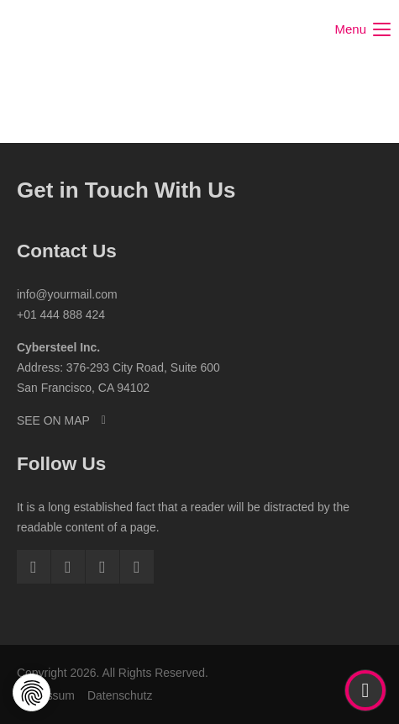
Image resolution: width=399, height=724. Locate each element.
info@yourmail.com (67, 294)
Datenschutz (119, 695)
